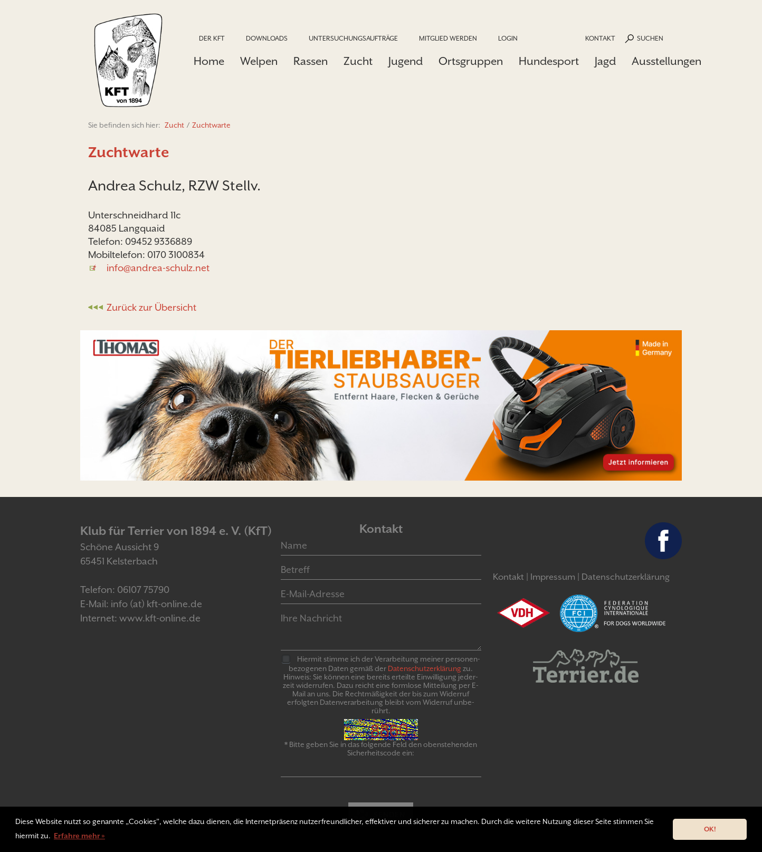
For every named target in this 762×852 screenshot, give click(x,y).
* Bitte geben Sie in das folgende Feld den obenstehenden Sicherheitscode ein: (380, 748)
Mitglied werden (448, 38)
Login (508, 38)
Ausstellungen (666, 61)
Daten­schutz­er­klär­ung (424, 668)
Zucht (358, 61)
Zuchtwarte (211, 125)
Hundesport (549, 61)
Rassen (310, 61)
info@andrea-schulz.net (158, 267)
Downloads (267, 38)
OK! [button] (710, 829)
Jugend (405, 61)
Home (209, 61)
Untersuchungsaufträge (353, 38)
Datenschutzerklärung (626, 577)
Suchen (650, 38)
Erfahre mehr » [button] (79, 835)
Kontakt (600, 38)
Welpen (259, 61)
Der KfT (212, 38)
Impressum (552, 577)
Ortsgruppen (471, 61)
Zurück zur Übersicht (151, 307)
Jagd (605, 61)
